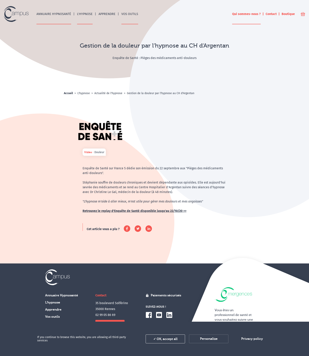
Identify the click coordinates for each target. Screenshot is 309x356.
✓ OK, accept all (165, 339)
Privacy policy (252, 339)
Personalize (209, 339)
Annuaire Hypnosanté (61, 295)
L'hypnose (52, 302)
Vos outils (52, 317)
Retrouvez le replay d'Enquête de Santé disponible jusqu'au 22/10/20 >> (134, 211)
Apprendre (53, 309)
